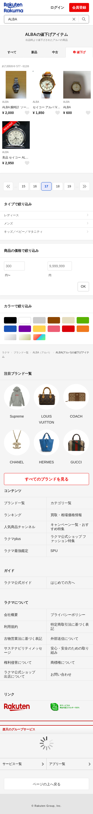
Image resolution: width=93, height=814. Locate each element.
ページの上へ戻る (47, 784)
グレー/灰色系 (45, 320)
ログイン (57, 7)
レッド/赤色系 (74, 329)
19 (69, 186)
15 (23, 186)
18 (58, 186)
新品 (34, 52)
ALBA (5, 102)
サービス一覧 (12, 764)
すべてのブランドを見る (46, 479)
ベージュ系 (74, 320)
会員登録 (79, 7)
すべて (11, 52)
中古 (55, 52)
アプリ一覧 (57, 764)
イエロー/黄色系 (45, 329)
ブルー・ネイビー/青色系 (16, 329)
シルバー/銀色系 (16, 337)
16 (35, 186)
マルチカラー (45, 337)
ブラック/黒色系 (16, 320)
